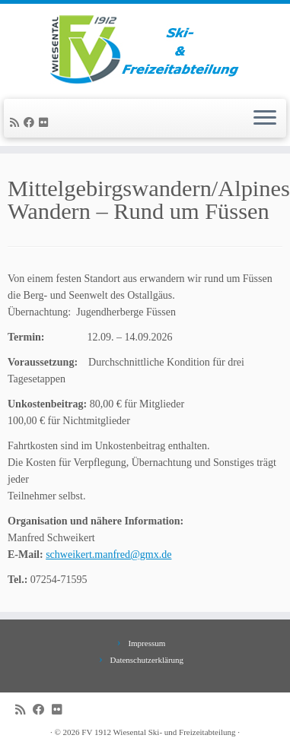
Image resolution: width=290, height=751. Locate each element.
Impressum (146, 643)
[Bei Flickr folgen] (46, 122)
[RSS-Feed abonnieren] (17, 122)
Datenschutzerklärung (147, 659)
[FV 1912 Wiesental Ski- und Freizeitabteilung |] (145, 49)
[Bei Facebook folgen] (31, 122)
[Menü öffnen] (264, 118)
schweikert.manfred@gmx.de (108, 554)
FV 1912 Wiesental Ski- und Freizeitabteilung (158, 732)
